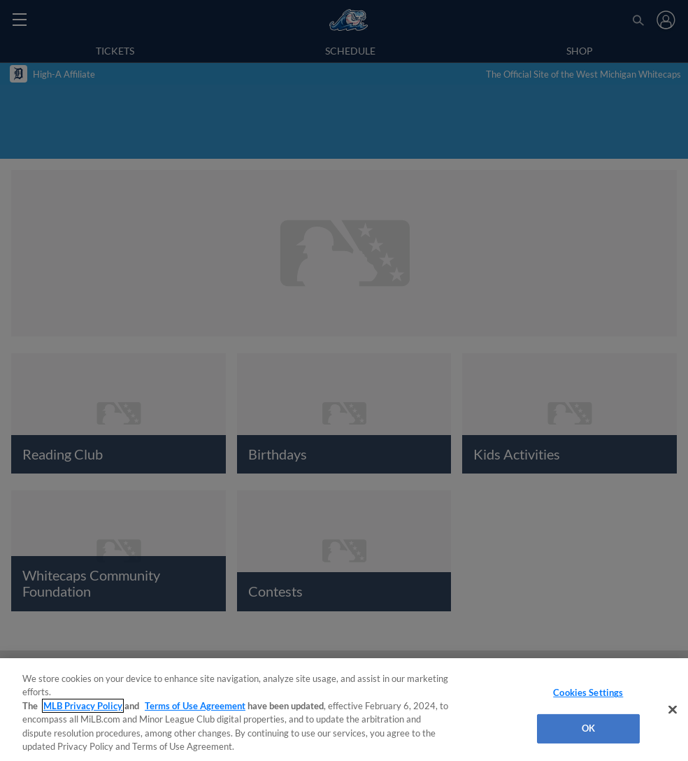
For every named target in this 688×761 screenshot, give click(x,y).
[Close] (672, 710)
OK (588, 728)
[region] (344, 709)
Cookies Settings (588, 692)
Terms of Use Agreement (195, 705)
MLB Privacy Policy (82, 705)
